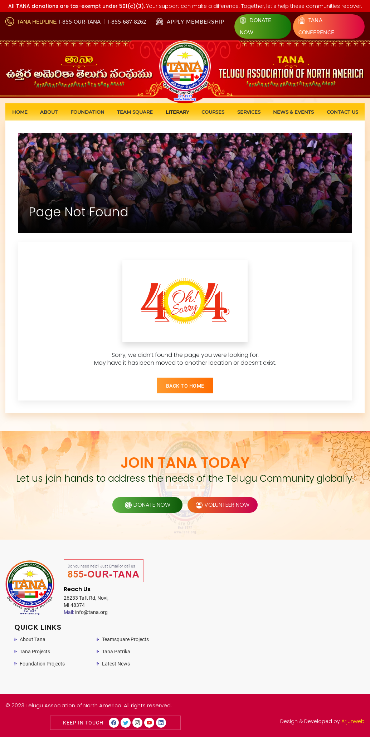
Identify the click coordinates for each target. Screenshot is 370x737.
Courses (212, 112)
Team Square (135, 112)
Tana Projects (35, 651)
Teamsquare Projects (125, 639)
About (49, 112)
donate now (147, 505)
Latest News (116, 664)
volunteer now (222, 505)
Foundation (87, 112)
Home (20, 112)
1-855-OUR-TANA (80, 22)
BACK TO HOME (185, 386)
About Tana (32, 639)
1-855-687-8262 (127, 22)
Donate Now (255, 26)
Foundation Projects (42, 664)
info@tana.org (86, 612)
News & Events (293, 112)
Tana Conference (316, 26)
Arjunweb (353, 721)
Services (249, 112)
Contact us (342, 112)
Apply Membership (190, 22)
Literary (177, 112)
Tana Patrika (116, 651)
